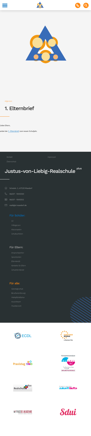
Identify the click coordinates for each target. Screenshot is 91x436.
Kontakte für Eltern (18, 265)
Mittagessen (15, 225)
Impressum (52, 157)
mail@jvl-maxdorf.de (18, 205)
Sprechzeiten (16, 257)
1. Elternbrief (13, 131)
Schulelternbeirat (17, 270)
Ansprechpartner (17, 253)
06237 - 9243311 (16, 199)
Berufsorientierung (18, 293)
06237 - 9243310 (16, 194)
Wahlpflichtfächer (18, 297)
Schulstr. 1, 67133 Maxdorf (20, 188)
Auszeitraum (16, 301)
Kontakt (9, 157)
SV (12, 221)
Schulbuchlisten (17, 234)
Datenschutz (11, 161)
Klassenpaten (16, 229)
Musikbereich (16, 306)
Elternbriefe (15, 261)
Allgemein (8, 101)
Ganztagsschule (17, 289)
